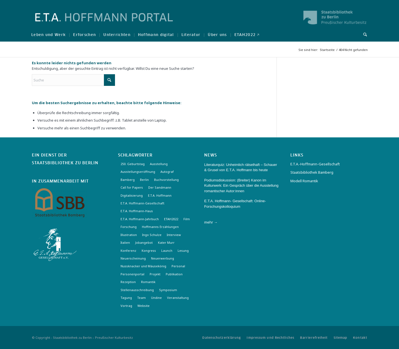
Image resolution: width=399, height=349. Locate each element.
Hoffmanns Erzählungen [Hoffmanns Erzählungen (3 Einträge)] (160, 227)
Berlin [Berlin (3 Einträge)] (144, 180)
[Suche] (363, 35)
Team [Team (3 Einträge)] (141, 298)
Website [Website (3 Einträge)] (143, 306)
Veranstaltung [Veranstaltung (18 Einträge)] (178, 298)
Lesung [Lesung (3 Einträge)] (183, 250)
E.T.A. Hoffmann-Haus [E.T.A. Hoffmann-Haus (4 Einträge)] (137, 211)
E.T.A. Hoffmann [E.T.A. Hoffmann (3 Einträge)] (160, 195)
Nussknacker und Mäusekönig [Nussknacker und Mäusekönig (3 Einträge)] (143, 266)
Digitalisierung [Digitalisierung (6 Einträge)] (132, 195)
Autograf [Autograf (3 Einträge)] (167, 172)
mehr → (211, 222)
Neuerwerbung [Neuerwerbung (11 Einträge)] (162, 258)
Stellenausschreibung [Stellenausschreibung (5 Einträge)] (137, 290)
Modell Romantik (304, 180)
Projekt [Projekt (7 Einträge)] (155, 274)
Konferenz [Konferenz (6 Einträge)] (128, 250)
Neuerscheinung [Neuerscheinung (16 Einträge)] (133, 258)
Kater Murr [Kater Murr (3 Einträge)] (166, 242)
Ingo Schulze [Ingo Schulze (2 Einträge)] (152, 235)
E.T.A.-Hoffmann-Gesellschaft (315, 163)
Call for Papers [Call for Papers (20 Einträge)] (132, 187)
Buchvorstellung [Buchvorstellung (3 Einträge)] (166, 180)
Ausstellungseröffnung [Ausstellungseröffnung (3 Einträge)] (138, 172)
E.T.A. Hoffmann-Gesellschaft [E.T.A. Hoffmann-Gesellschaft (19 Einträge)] (142, 203)
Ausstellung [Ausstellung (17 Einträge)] (159, 164)
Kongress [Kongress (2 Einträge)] (149, 250)
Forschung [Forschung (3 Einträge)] (129, 227)
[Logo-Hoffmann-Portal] (104, 22)
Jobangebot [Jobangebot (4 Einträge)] (144, 242)
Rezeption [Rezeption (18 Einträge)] (128, 282)
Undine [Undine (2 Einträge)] (156, 298)
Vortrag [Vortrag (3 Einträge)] (126, 306)
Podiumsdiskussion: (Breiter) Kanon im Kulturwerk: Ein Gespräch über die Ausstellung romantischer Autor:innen (241, 185)
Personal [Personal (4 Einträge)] (178, 266)
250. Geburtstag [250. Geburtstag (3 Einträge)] (133, 164)
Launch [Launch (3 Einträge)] (166, 250)
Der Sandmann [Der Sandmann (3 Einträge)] (159, 187)
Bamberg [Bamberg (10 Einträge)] (128, 180)
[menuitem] (48, 35)
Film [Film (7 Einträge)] (186, 219)
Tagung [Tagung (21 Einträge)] (126, 298)
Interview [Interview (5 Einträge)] (174, 235)
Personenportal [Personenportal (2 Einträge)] (132, 274)
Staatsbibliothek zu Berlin (65, 163)
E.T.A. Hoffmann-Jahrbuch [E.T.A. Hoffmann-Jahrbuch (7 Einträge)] (140, 219)
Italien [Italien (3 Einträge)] (125, 242)
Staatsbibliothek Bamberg (311, 172)
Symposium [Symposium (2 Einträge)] (168, 290)
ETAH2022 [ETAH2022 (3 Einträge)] (171, 219)
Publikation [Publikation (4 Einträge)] (174, 274)
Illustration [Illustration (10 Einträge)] (129, 235)
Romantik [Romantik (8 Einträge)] (148, 282)
